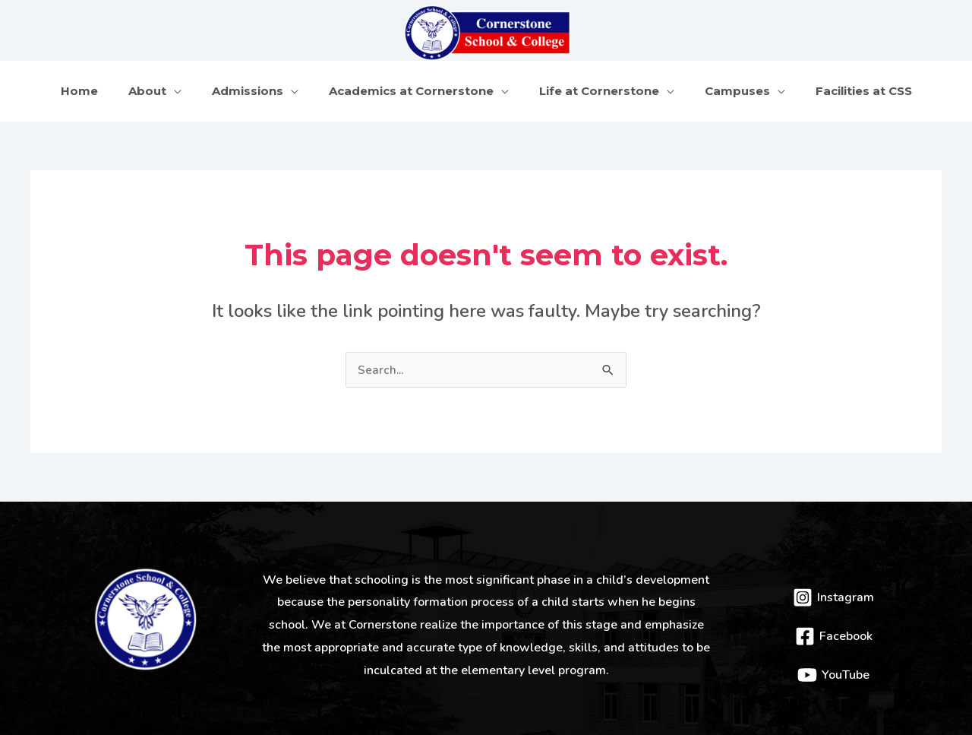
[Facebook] (833, 623)
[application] (189, 84)
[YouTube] (833, 662)
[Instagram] (833, 584)
